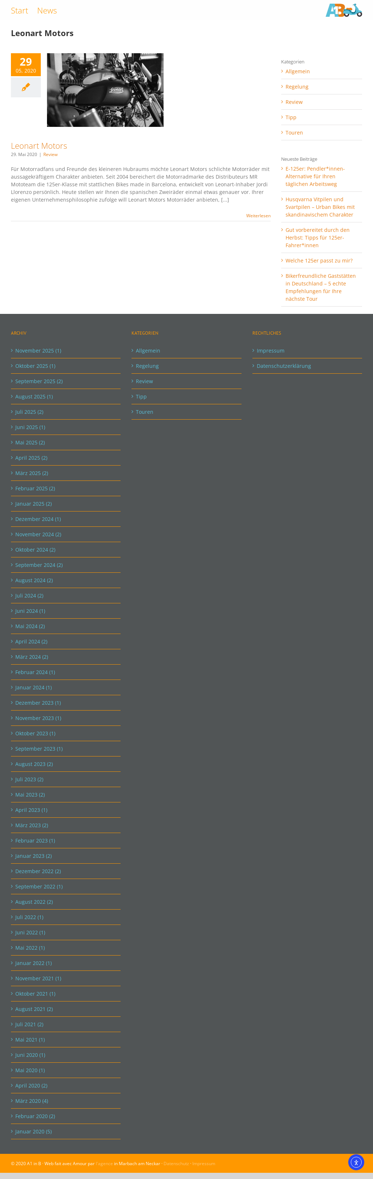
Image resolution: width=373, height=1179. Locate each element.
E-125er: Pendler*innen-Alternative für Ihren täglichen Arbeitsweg (315, 176)
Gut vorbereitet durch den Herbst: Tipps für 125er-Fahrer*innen (318, 237)
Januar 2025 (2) (33, 503)
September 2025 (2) (39, 381)
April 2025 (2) (31, 457)
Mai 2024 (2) (30, 626)
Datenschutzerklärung (284, 365)
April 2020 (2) (31, 1085)
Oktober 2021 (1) (35, 993)
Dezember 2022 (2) (38, 871)
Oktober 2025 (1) (35, 365)
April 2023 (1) (31, 809)
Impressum (270, 350)
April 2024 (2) (31, 641)
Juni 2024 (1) (30, 610)
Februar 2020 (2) (35, 1116)
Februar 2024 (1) (35, 672)
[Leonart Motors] (105, 90)
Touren (294, 132)
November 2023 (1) (38, 718)
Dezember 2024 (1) (38, 518)
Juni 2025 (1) (30, 427)
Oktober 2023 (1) (35, 733)
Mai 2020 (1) (30, 1070)
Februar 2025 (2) (35, 488)
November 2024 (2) (38, 534)
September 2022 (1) (39, 886)
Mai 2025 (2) (30, 442)
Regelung (297, 86)
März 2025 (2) (31, 473)
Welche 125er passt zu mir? (319, 260)
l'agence (104, 1163)
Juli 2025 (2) (29, 411)
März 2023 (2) (31, 825)
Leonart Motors (39, 145)
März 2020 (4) (31, 1100)
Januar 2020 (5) (33, 1131)
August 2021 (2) (34, 1008)
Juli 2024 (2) (29, 595)
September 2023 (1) (39, 748)
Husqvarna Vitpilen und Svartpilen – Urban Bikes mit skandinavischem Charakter (320, 207)
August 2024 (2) (34, 580)
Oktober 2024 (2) (35, 549)
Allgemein (298, 71)
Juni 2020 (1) (30, 1054)
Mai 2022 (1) (30, 947)
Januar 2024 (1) (33, 687)
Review (50, 154)
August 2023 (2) (34, 763)
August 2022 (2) (34, 901)
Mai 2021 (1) (30, 1039)
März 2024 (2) (31, 656)
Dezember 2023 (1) (38, 702)
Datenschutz (176, 1163)
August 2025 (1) (34, 396)
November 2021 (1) (38, 978)
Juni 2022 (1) (30, 932)
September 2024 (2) (39, 564)
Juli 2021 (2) (29, 1024)
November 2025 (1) (38, 350)
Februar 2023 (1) (35, 840)
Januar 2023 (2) (33, 855)
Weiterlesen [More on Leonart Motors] (258, 216)
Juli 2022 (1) (29, 917)
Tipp (291, 117)
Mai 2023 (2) (30, 794)
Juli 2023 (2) (29, 779)
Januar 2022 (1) (33, 963)
